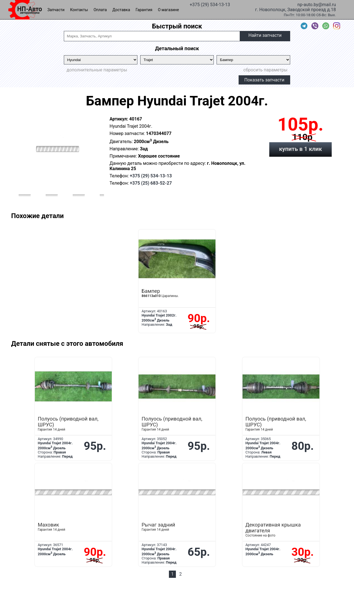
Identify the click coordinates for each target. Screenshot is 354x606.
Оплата (100, 10)
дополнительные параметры (97, 70)
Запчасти (55, 10)
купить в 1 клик (300, 149)
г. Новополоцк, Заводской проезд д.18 (295, 9)
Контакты (79, 10)
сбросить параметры (265, 70)
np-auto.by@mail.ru (316, 4)
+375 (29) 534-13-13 (210, 4)
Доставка (121, 10)
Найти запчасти (265, 35)
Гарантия (144, 10)
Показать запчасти (264, 80)
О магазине (168, 10)
